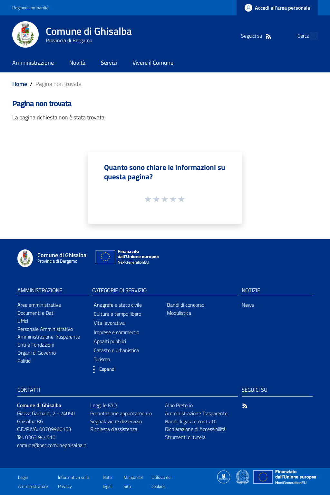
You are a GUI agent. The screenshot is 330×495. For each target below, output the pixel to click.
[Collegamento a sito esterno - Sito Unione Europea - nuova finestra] (126, 258)
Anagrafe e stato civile (118, 305)
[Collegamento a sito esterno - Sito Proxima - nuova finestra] (223, 476)
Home (19, 83)
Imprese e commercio (116, 332)
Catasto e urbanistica (116, 350)
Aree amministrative (39, 305)
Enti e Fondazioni (35, 345)
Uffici (22, 321)
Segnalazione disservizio (116, 421)
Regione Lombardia (30, 7)
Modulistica (179, 313)
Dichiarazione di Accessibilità (195, 429)
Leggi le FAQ (103, 405)
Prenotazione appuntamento (121, 413)
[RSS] (256, 36)
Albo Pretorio (179, 405)
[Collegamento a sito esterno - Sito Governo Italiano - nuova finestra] (243, 476)
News (248, 305)
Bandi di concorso (185, 305)
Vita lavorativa (109, 323)
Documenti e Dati (35, 313)
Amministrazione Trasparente (48, 337)
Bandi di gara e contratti (191, 421)
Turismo (102, 359)
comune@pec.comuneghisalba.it (51, 445)
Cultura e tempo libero (117, 314)
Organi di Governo (36, 353)
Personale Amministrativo (45, 329)
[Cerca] (310, 35)
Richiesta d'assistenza (113, 429)
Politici (24, 361)
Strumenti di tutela (185, 437)
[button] (102, 369)
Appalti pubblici (110, 341)
